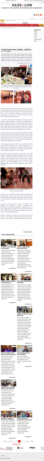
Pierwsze (5, 441)
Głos (4, 27)
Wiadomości (8, 27)
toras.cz (8, 458)
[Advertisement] (16, 38)
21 (14, 441)
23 (19, 441)
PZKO (14, 27)
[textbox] (36, 18)
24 (21, 441)
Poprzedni (11, 441)
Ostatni (31, 441)
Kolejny (27, 441)
